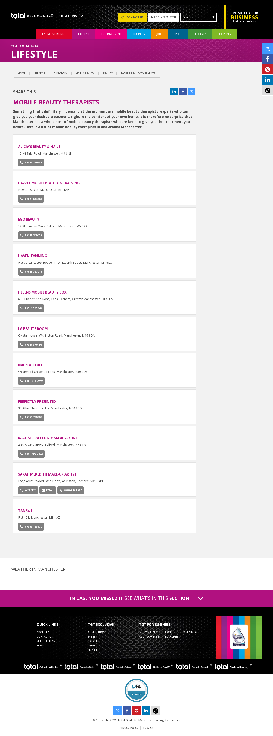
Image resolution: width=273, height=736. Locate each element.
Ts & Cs (148, 729)
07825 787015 (31, 273)
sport (178, 36)
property (200, 36)
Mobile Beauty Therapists (138, 75)
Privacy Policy (128, 729)
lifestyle (84, 36)
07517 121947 (31, 310)
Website (28, 492)
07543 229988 (31, 164)
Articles (93, 643)
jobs (159, 36)
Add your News (149, 634)
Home (21, 75)
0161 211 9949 (31, 383)
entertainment (111, 36)
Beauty (108, 75)
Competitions (97, 634)
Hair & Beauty (85, 75)
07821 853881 (31, 200)
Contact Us (45, 638)
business (139, 36)
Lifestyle (39, 75)
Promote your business (181, 634)
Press (40, 647)
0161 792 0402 (31, 455)
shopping (224, 36)
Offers (92, 647)
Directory (60, 75)
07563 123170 (31, 528)
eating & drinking (54, 36)
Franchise (171, 638)
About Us (43, 634)
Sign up (93, 652)
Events (92, 638)
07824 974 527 (71, 492)
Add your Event (149, 638)
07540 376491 (31, 346)
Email (48, 492)
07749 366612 (31, 237)
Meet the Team (46, 643)
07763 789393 (31, 419)
